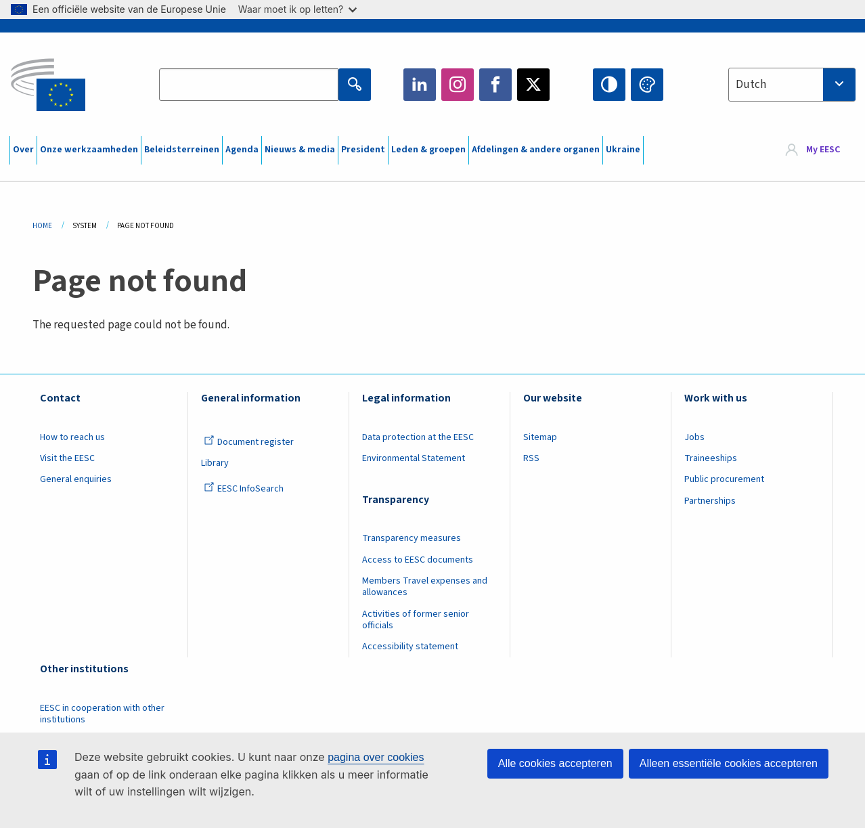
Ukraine (623, 149)
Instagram (457, 84)
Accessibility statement (410, 646)
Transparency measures (411, 538)
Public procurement (724, 479)
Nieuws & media (300, 149)
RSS (531, 458)
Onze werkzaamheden (89, 149)
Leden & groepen (428, 149)
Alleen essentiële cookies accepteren (729, 763)
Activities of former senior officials (415, 619)
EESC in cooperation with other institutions (102, 713)
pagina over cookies (376, 757)
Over (23, 149)
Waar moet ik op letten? (297, 9)
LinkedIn (419, 84)
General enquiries (76, 479)
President (363, 149)
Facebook (495, 84)
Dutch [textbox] (751, 85)
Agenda (242, 149)
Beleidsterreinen (181, 149)
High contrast (609, 84)
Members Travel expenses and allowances (424, 586)
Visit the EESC (67, 458)
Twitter (533, 84)
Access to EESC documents (417, 560)
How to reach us (72, 437)
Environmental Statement (413, 458)
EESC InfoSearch (244, 489)
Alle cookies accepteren (555, 763)
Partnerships (710, 501)
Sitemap (540, 437)
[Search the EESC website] (248, 84)
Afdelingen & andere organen (536, 149)
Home (42, 226)
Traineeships (710, 458)
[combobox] (792, 85)
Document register (249, 442)
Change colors (647, 84)
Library (215, 463)
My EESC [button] (823, 150)
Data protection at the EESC (418, 437)
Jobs (694, 437)
